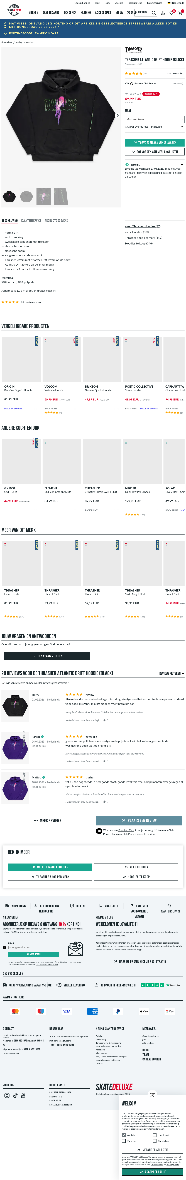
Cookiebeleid (157, 1164)
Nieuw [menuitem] (119, 13)
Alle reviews (101, 1053)
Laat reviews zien (175, 73)
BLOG (145, 1050)
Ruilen (77, 906)
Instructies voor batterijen (108, 1060)
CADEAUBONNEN (151, 1059)
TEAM (145, 1055)
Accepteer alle (152, 1172)
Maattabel (108, 906)
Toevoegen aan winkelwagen (155, 143)
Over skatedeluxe (150, 1036)
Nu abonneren (34, 954)
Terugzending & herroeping (108, 1043)
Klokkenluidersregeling (60, 1105)
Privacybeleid (55, 1096)
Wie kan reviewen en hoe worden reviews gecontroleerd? (34, 683)
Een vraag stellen (47, 656)
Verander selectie (152, 1150)
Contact (99, 1063)
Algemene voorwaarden (60, 1092)
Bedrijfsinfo (57, 1085)
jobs (144, 1039)
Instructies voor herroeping (108, 1046)
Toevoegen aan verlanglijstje (154, 152)
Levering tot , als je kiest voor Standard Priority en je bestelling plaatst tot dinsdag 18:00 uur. (155, 170)
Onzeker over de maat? (154, 126)
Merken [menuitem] (33, 13)
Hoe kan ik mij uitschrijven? (47, 965)
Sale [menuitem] (131, 13)
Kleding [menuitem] (86, 13)
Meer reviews (47, 821)
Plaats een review (139, 821)
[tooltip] (182, 84)
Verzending (15, 906)
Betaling (100, 1036)
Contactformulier (11, 1053)
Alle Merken (148, 1043)
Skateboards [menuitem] (51, 13)
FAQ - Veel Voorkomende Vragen (139, 911)
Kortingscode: (33, 33)
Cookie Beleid (55, 1100)
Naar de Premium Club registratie (139, 961)
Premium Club (126, 830)
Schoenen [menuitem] (70, 13)
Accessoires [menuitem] (103, 13)
